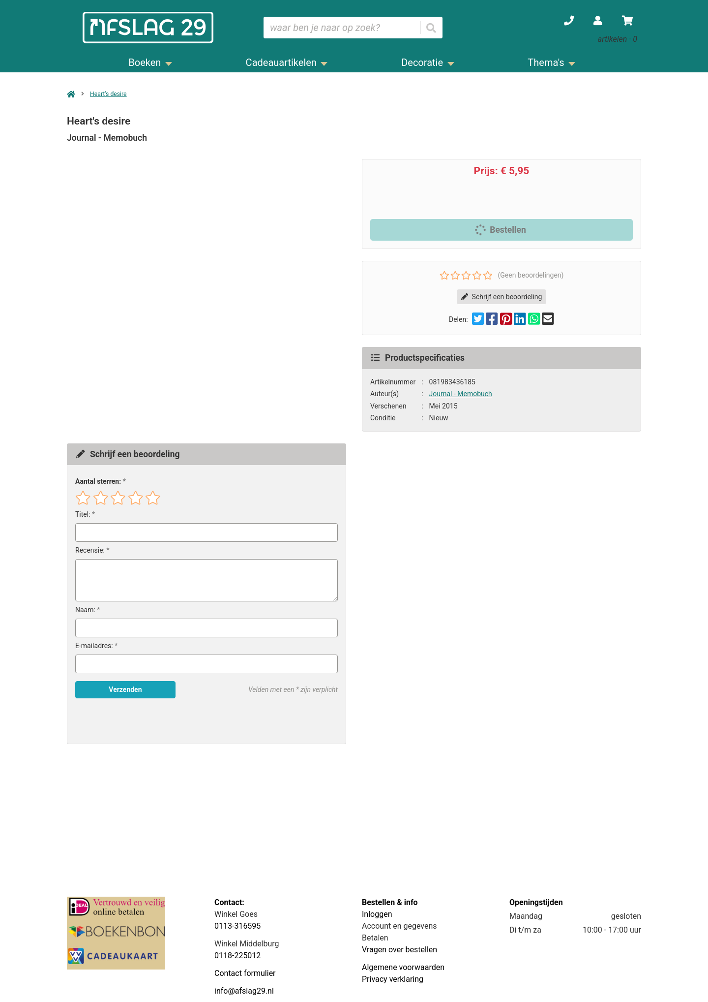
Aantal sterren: (98, 481)
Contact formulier (245, 973)
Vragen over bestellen (399, 949)
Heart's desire (108, 94)
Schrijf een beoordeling (501, 297)
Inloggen (377, 914)
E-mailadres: (94, 646)
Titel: (82, 514)
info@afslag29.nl (244, 991)
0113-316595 (237, 926)
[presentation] (138, 721)
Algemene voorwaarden (403, 967)
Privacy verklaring (392, 979)
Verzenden (125, 689)
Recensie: (90, 550)
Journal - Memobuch (460, 394)
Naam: (85, 610)
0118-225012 (237, 955)
